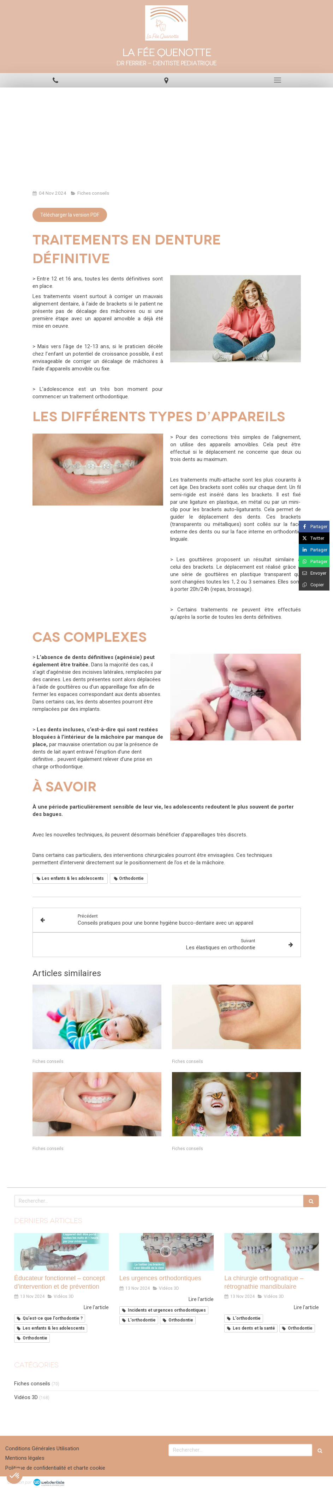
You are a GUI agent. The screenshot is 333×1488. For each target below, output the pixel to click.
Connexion (313, 1481)
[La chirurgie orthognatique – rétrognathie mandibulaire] (271, 1252)
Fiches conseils (32, 1383)
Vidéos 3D (26, 1397)
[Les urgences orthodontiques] (166, 1252)
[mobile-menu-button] (277, 80)
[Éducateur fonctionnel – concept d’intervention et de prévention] (61, 1252)
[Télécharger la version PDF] (69, 215)
